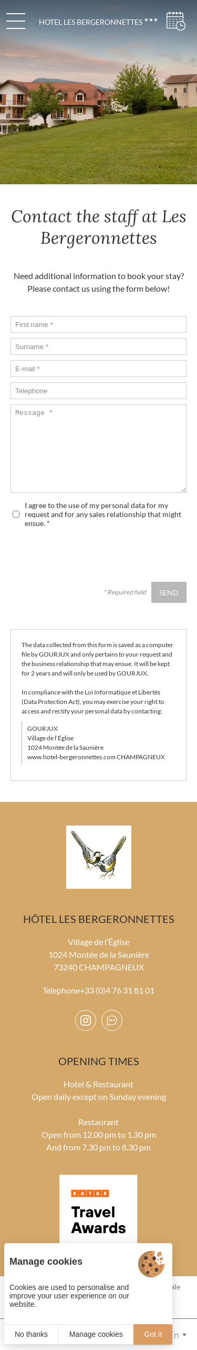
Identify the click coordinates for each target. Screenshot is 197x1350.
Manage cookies (96, 1334)
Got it (153, 1334)
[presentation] (106, 556)
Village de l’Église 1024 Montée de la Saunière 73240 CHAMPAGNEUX (98, 954)
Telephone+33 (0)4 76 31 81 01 (98, 990)
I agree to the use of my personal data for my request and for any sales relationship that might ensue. (103, 514)
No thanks (31, 1334)
